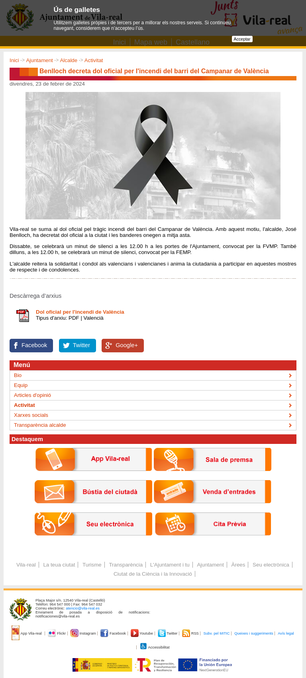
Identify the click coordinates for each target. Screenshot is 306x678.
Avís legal (286, 633)
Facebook (34, 345)
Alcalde (68, 60)
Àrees (238, 565)
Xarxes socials (31, 415)
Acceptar (242, 39)
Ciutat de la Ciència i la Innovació (153, 574)
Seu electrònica (271, 565)
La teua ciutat (59, 565)
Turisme (92, 565)
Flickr (57, 633)
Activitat (93, 60)
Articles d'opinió (32, 395)
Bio (18, 375)
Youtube (142, 633)
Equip (20, 385)
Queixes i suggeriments (253, 633)
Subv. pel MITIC (216, 633)
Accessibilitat (154, 647)
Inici (14, 60)
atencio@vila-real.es (83, 608)
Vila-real (26, 565)
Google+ (127, 345)
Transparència (126, 565)
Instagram (84, 633)
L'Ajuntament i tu (170, 565)
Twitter (81, 345)
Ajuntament (39, 60)
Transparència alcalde (40, 425)
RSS (191, 633)
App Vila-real (27, 633)
